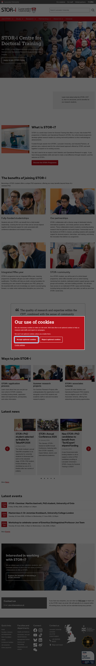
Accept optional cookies (26, 339)
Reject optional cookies (51, 339)
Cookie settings (20, 345)
